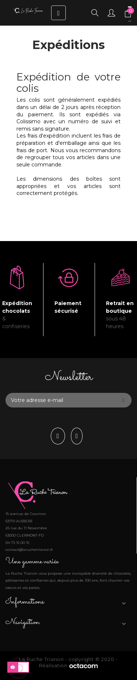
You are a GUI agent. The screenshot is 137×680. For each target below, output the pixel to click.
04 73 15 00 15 (17, 543)
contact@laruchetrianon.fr (29, 550)
